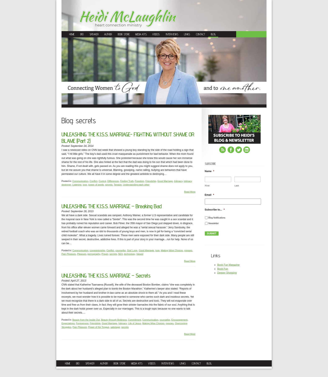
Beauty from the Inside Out (86, 320)
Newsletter (213, 223)
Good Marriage (165, 181)
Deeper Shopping (227, 272)
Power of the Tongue (98, 327)
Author (108, 34)
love (85, 184)
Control (102, 181)
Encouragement (179, 320)
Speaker (94, 34)
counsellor (120, 250)
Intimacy (178, 181)
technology (129, 254)
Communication (80, 181)
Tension (118, 184)
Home (71, 34)
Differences (113, 181)
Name (209, 171)
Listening (76, 184)
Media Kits (141, 34)
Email (209, 194)
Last (236, 185)
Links (187, 34)
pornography (93, 254)
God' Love (132, 250)
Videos (156, 34)
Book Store (124, 34)
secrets (109, 184)
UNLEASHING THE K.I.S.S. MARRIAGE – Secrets (106, 275)
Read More (189, 191)
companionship (97, 250)
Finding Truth (127, 181)
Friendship (150, 181)
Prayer (104, 254)
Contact (200, 34)
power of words (96, 184)
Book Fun (222, 268)
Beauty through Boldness (114, 320)
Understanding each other (136, 184)
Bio (81, 34)
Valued (139, 254)
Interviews (172, 34)
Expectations (68, 323)
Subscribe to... (215, 209)
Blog (213, 34)
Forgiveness (82, 323)
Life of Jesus (134, 323)
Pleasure (81, 254)
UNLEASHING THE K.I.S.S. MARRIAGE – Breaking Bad (111, 206)
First (207, 185)
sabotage (115, 327)
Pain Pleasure (69, 254)
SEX (120, 254)
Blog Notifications (216, 217)
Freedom (139, 181)
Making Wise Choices (172, 250)
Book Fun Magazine (228, 264)
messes (188, 250)
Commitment (134, 320)
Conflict (93, 181)
